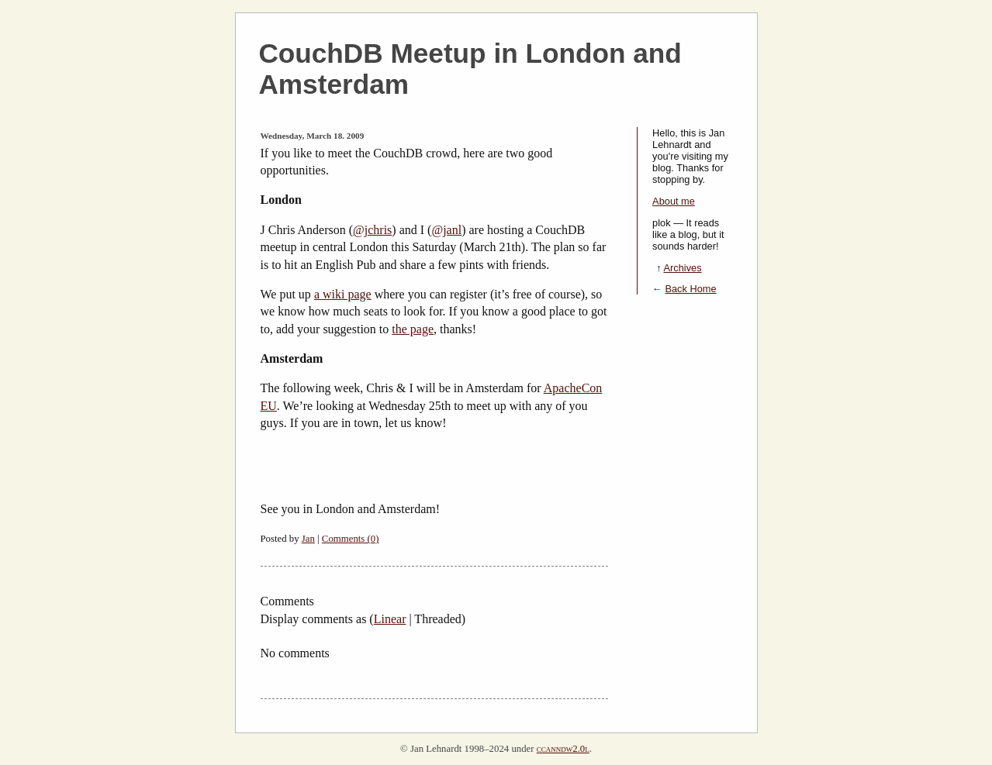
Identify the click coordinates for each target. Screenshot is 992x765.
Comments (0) (350, 538)
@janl (446, 229)
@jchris (372, 229)
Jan (308, 538)
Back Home (690, 289)
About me (673, 201)
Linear (390, 618)
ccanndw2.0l (563, 748)
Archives (682, 268)
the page (413, 329)
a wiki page (343, 294)
